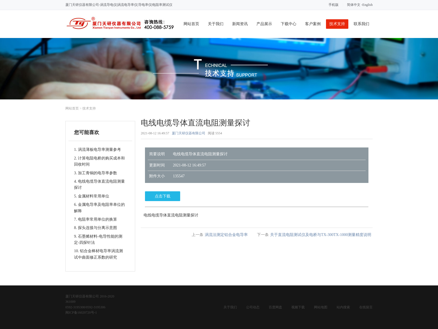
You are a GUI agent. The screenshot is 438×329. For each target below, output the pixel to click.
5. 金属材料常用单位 (91, 196)
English (367, 5)
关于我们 (215, 24)
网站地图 (320, 307)
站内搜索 (343, 307)
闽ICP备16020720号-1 (81, 312)
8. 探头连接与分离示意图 (95, 228)
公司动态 (253, 307)
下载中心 (288, 24)
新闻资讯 (240, 24)
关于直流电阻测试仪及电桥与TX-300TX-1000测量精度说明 (320, 235)
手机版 (333, 5)
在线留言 (366, 307)
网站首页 (191, 24)
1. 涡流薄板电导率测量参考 (97, 149)
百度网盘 (275, 307)
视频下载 (298, 307)
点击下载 (162, 196)
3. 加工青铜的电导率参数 (95, 173)
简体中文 (353, 5)
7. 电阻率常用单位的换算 (95, 219)
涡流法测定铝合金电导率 (226, 235)
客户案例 (313, 24)
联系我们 (361, 24)
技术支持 (337, 24)
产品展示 (264, 24)
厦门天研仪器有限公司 (188, 133)
